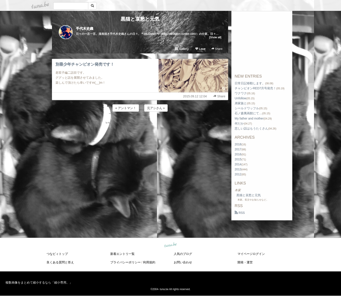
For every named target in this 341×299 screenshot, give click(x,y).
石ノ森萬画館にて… (248, 113)
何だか (239, 123)
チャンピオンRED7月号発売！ (255, 88)
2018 (238, 144)
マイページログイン (251, 254)
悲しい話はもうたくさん (251, 128)
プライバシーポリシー (125, 262)
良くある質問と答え (60, 262)
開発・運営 (245, 262)
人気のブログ (183, 254)
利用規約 (149, 262)
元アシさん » (156, 108)
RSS (240, 212)
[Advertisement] (140, 124)
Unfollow (240, 98)
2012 (238, 174)
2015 (238, 159)
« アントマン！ (125, 108)
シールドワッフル (247, 108)
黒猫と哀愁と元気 (140, 19)
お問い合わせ (183, 262)
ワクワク (241, 93)
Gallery (182, 49)
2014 (238, 164)
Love (200, 49)
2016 (238, 154)
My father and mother (249, 118)
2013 (238, 169)
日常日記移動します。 (250, 83)
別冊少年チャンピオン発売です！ (84, 64)
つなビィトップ (57, 254)
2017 (238, 149)
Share (216, 48)
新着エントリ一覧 (122, 254)
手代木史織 (84, 28)
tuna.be (170, 245)
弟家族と (241, 103)
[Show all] (215, 37)
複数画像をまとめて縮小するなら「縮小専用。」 (38, 282)
